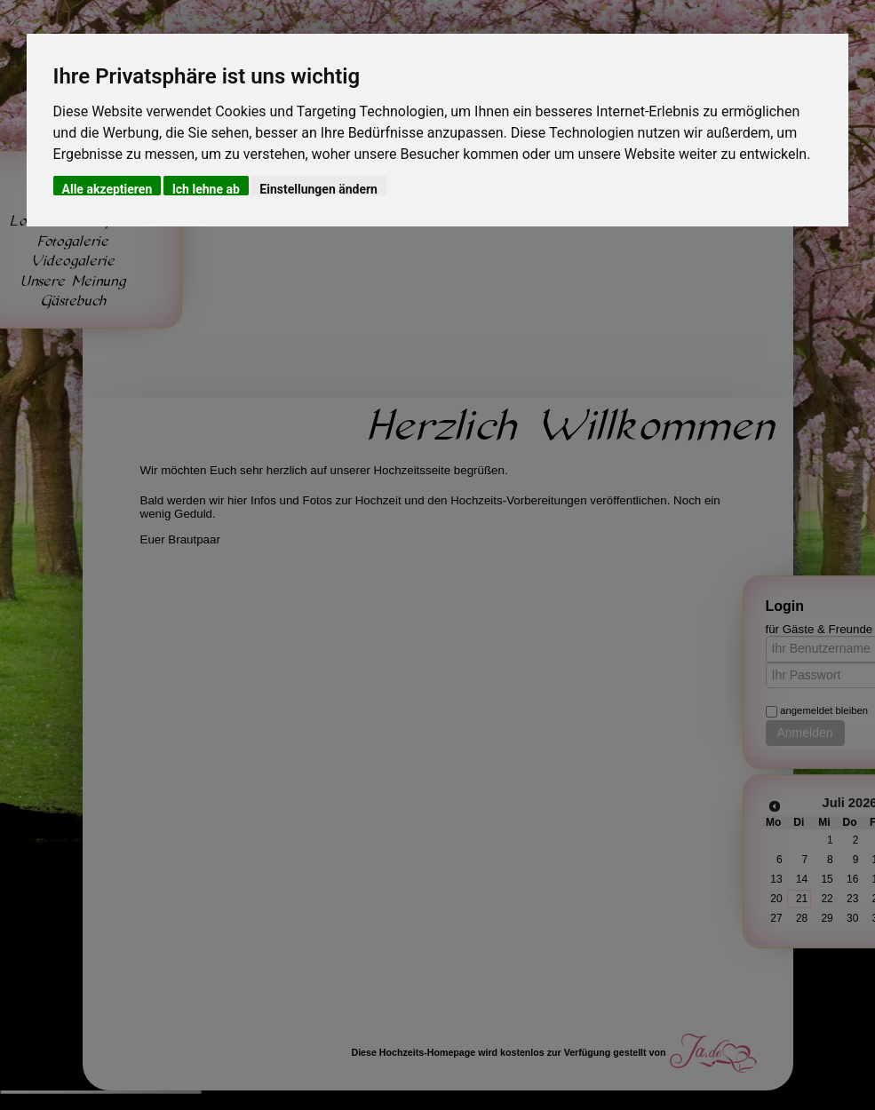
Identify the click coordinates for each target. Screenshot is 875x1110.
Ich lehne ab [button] (206, 188)
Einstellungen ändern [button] (318, 188)
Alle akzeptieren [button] (107, 188)
